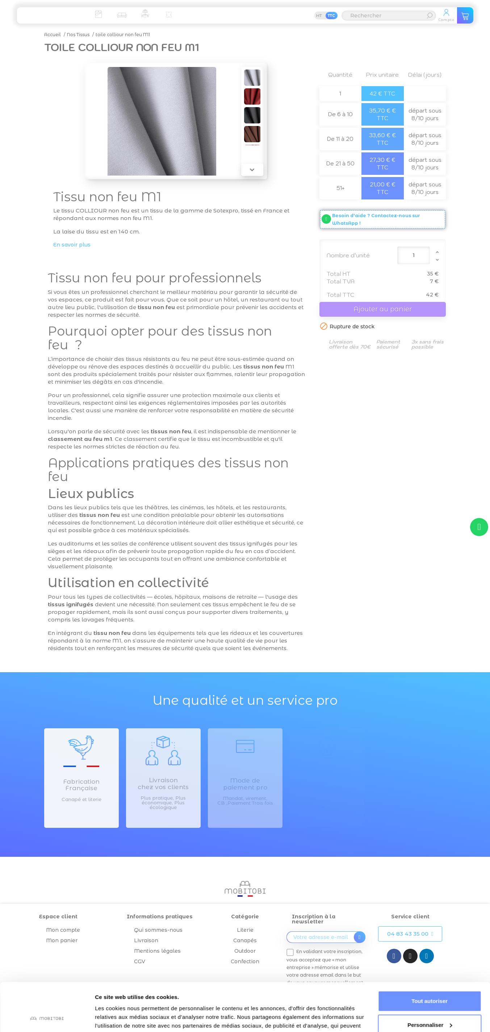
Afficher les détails (119, 1018)
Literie (245, 930)
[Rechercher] (389, 15)
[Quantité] (413, 255)
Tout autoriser (429, 956)
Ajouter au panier (382, 309)
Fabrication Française (81, 785)
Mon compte (63, 930)
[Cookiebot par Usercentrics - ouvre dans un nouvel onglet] (47, 1017)
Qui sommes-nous (158, 930)
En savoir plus (72, 244)
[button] (410, 934)
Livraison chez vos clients (163, 783)
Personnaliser (429, 979)
